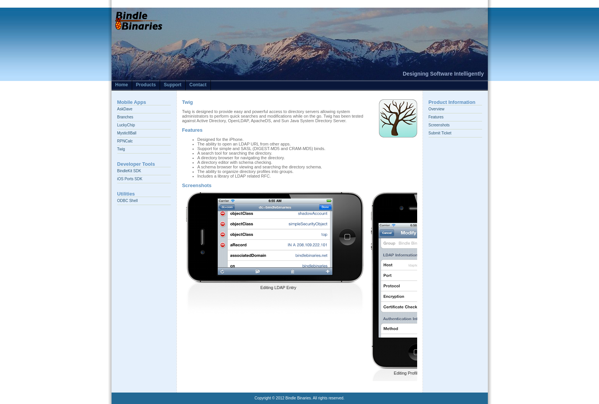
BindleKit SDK (129, 171)
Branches (125, 117)
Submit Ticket (440, 133)
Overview (437, 109)
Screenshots (439, 125)
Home (121, 84)
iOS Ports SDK (129, 179)
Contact (198, 84)
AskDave (125, 109)
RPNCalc (125, 141)
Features (436, 117)
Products (146, 84)
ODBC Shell (127, 201)
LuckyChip (126, 125)
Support (172, 84)
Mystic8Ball (127, 133)
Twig (121, 149)
